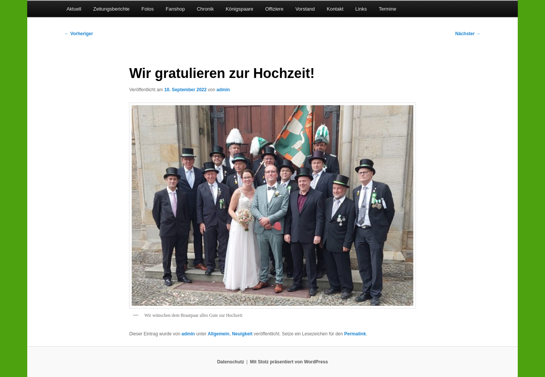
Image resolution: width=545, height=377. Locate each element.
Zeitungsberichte (111, 9)
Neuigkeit (242, 333)
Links (361, 9)
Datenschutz (230, 362)
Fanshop (175, 9)
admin (223, 89)
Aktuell (74, 9)
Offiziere (274, 9)
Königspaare (239, 9)
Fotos (148, 9)
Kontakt (335, 9)
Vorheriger (78, 33)
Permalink (355, 333)
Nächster (468, 33)
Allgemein (218, 333)
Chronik (205, 9)
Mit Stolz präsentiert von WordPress (289, 362)
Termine (387, 9)
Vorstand (305, 9)
